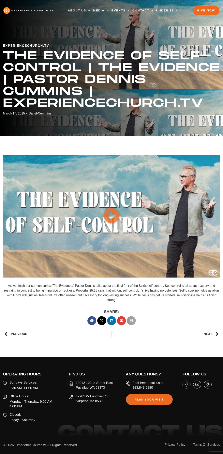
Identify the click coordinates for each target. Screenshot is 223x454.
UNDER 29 (167, 11)
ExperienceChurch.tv (30, 445)
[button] (111, 216)
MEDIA (101, 11)
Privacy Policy (174, 444)
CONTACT (142, 11)
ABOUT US (79, 11)
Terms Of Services (206, 444)
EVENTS (120, 11)
